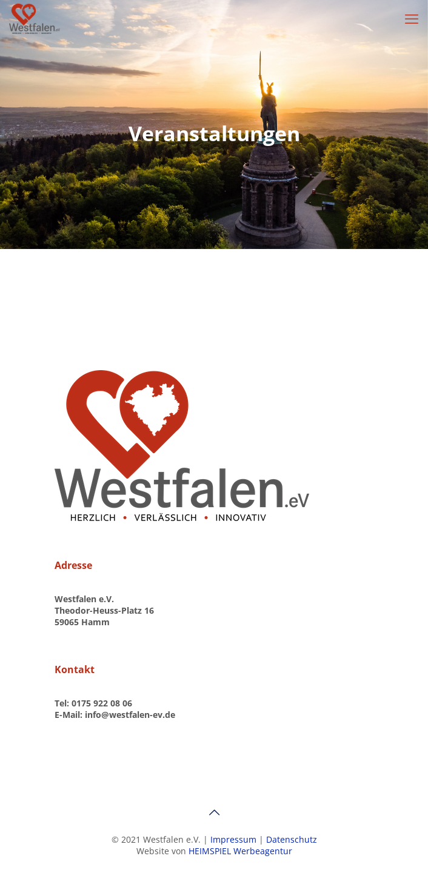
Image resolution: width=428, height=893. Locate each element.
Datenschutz (291, 839)
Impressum (234, 839)
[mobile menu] (411, 18)
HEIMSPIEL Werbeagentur (240, 851)
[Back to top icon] (214, 812)
